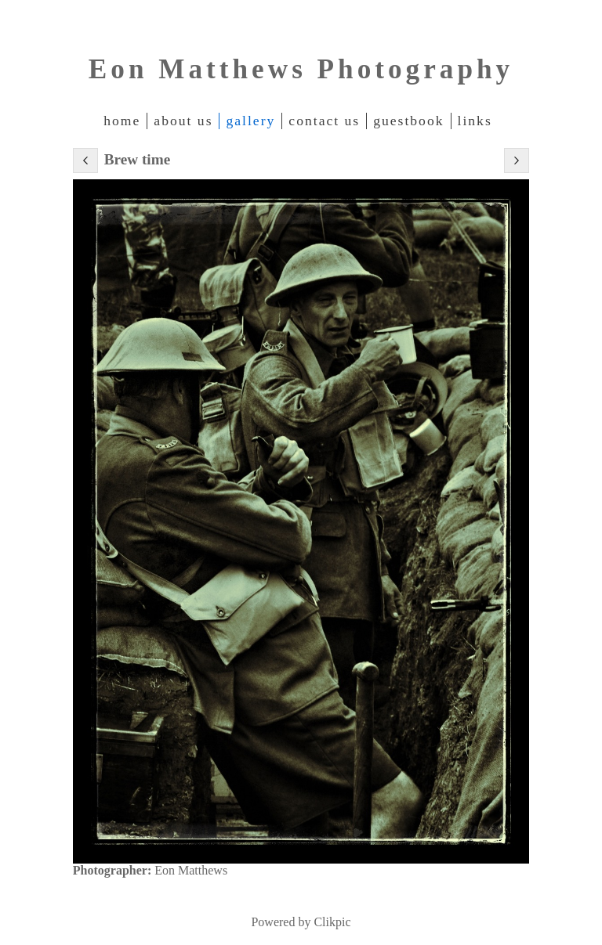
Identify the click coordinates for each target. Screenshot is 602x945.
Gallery (250, 120)
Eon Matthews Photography (301, 69)
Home (121, 120)
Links (475, 120)
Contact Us (324, 120)
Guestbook (408, 120)
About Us (183, 120)
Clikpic (332, 922)
